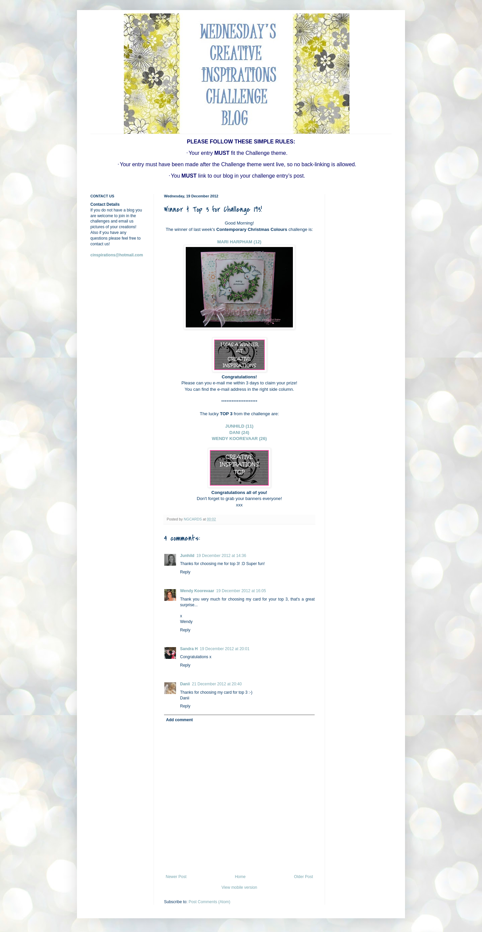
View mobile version (239, 887)
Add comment (179, 720)
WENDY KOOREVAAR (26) (239, 438)
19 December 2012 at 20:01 (225, 648)
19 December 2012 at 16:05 (241, 590)
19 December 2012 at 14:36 (221, 555)
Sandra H (189, 648)
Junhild (187, 555)
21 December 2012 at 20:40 (217, 684)
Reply (185, 572)
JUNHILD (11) (239, 426)
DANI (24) (239, 432)
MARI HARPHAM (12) (239, 241)
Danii (185, 684)
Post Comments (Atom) (209, 901)
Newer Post (176, 876)
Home (240, 876)
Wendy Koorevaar (197, 590)
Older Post (303, 876)
